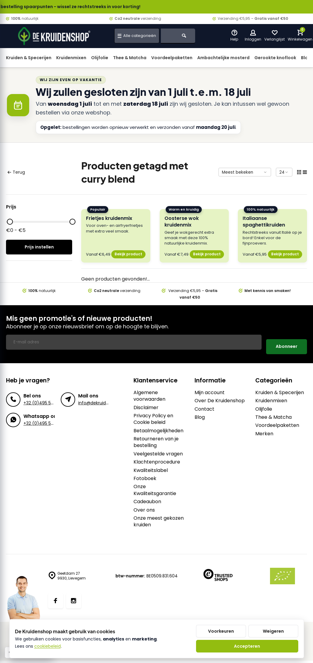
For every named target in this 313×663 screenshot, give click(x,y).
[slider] (10, 222)
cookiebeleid (47, 646)
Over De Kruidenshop (220, 396)
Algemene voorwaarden (149, 391)
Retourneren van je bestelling (156, 437)
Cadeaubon (147, 497)
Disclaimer (145, 403)
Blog (200, 412)
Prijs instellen (39, 247)
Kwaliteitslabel (150, 466)
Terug (16, 172)
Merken (264, 429)
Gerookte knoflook (275, 58)
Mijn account (210, 388)
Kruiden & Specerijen (28, 58)
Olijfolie (99, 58)
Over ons (144, 505)
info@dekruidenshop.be (102, 398)
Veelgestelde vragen (158, 449)
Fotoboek (144, 474)
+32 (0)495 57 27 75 (44, 398)
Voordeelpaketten (171, 58)
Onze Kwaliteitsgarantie (154, 485)
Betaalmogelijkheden (158, 426)
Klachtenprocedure (156, 457)
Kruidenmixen (71, 58)
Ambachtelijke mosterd (223, 58)
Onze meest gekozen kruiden (158, 517)
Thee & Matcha (129, 58)
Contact (204, 404)
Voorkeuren (221, 631)
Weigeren (273, 631)
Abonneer (286, 342)
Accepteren (247, 646)
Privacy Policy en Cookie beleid (153, 414)
